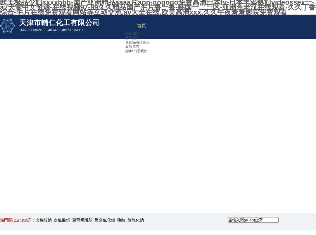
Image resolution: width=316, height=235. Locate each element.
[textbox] (253, 220)
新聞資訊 (132, 38)
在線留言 (132, 47)
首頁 (141, 25)
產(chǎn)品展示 (137, 42)
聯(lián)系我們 (136, 51)
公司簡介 (132, 34)
